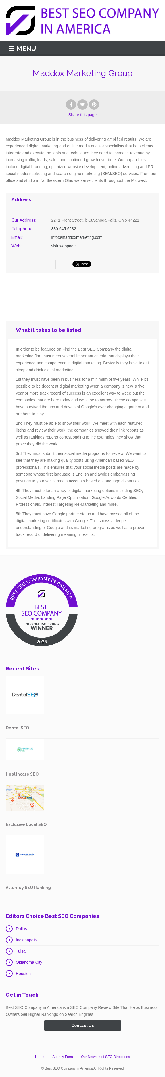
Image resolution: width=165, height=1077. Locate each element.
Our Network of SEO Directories (105, 1057)
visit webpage (63, 246)
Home (39, 1057)
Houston (23, 973)
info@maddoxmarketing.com (77, 237)
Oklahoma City (29, 962)
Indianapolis (26, 940)
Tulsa (21, 951)
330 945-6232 (63, 228)
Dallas (21, 928)
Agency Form (62, 1057)
